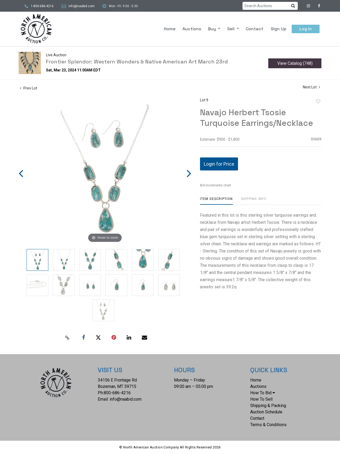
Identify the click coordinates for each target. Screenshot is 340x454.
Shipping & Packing (268, 405)
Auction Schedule (266, 411)
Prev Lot (28, 88)
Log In (305, 29)
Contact (254, 29)
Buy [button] (212, 29)
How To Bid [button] (262, 392)
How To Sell (261, 399)
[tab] (216, 201)
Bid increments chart (215, 185)
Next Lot (311, 87)
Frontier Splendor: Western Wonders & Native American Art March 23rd (137, 61)
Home (170, 29)
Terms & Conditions (268, 424)
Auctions (191, 29)
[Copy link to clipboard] (67, 338)
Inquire (316, 138)
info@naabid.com (82, 6)
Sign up (278, 29)
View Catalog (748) (295, 63)
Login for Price (219, 164)
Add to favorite (318, 101)
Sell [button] (231, 29)
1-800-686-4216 (42, 6)
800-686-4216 (117, 392)
